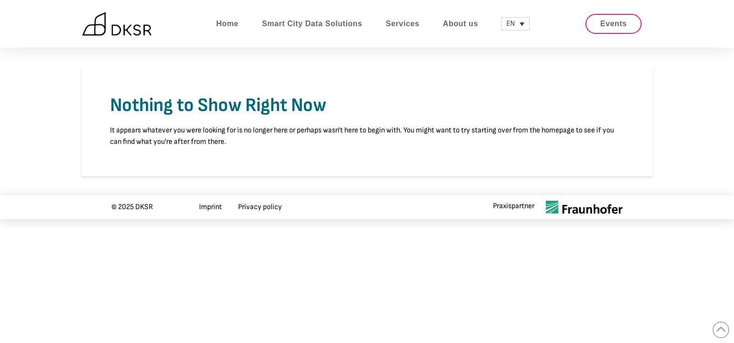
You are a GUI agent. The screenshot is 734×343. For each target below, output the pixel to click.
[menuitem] (515, 23)
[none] (515, 23)
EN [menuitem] (510, 23)
